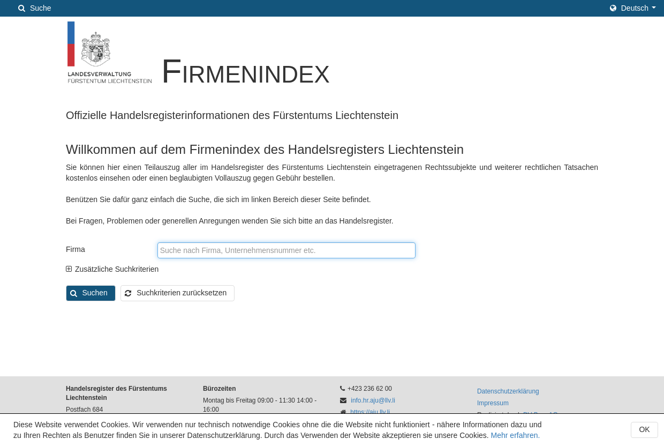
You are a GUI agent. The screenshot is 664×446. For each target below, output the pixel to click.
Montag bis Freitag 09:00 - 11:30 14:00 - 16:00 (259, 405)
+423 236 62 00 (370, 388)
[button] (633, 8)
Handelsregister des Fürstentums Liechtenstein (116, 393)
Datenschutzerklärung (508, 391)
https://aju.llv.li (370, 412)
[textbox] (286, 250)
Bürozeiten (219, 388)
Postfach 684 (84, 409)
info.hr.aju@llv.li (373, 400)
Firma (75, 249)
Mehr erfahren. (515, 435)
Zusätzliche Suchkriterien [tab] (112, 269)
